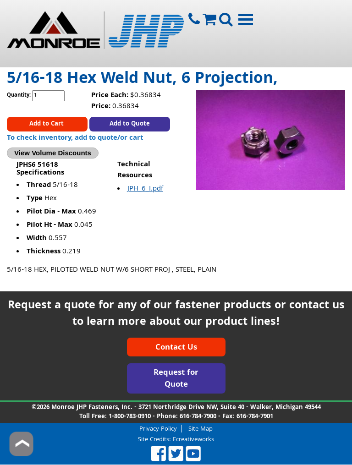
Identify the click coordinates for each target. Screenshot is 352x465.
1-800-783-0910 (130, 417)
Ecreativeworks (193, 440)
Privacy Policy (158, 428)
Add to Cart (47, 124)
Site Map (200, 428)
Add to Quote (130, 124)
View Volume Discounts (52, 153)
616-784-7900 (198, 417)
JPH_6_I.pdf (145, 189)
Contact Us (176, 348)
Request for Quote (176, 379)
